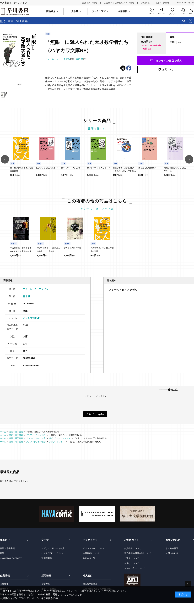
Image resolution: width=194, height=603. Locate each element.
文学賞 (45, 539)
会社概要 (4, 584)
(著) (59, 59)
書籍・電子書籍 (7, 548)
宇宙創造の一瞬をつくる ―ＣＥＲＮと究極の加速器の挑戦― (21, 250)
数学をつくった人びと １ (47, 168)
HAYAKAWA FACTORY (11, 558)
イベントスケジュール (93, 548)
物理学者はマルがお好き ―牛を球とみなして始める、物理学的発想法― (124, 170)
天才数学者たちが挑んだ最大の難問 (21, 169)
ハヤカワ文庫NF (31, 318)
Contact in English (185, 2)
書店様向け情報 (89, 2)
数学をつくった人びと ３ (98, 168)
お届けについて (131, 563)
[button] (5, 159)
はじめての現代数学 (147, 168)
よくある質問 (172, 548)
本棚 (182, 14)
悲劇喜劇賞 (46, 558)
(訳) (81, 59)
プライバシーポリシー (30, 598)
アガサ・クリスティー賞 (53, 548)
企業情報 (5, 575)
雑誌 (2, 553)
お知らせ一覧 (89, 558)
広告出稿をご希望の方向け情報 (119, 2)
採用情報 (145, 2)
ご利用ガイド (131, 539)
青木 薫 (26, 296)
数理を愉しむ (97, 128)
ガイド (151, 14)
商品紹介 (5, 539)
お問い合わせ (162, 2)
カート (191, 14)
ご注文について (131, 558)
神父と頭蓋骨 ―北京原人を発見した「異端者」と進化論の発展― (48, 250)
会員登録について (132, 548)
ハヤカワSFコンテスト (52, 553)
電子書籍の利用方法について (137, 553)
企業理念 (45, 584)
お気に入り (172, 14)
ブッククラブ (90, 539)
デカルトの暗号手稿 (72, 248)
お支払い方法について (134, 568)
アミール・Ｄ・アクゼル (97, 208)
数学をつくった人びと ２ (73, 168)
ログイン (161, 14)
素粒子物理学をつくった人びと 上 (175, 169)
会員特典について (91, 553)
